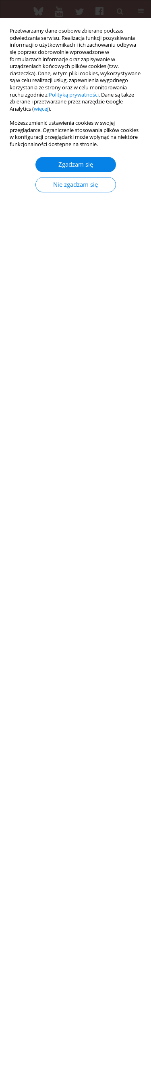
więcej (41, 108)
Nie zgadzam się (75, 184)
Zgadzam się (75, 164)
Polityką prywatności (74, 94)
